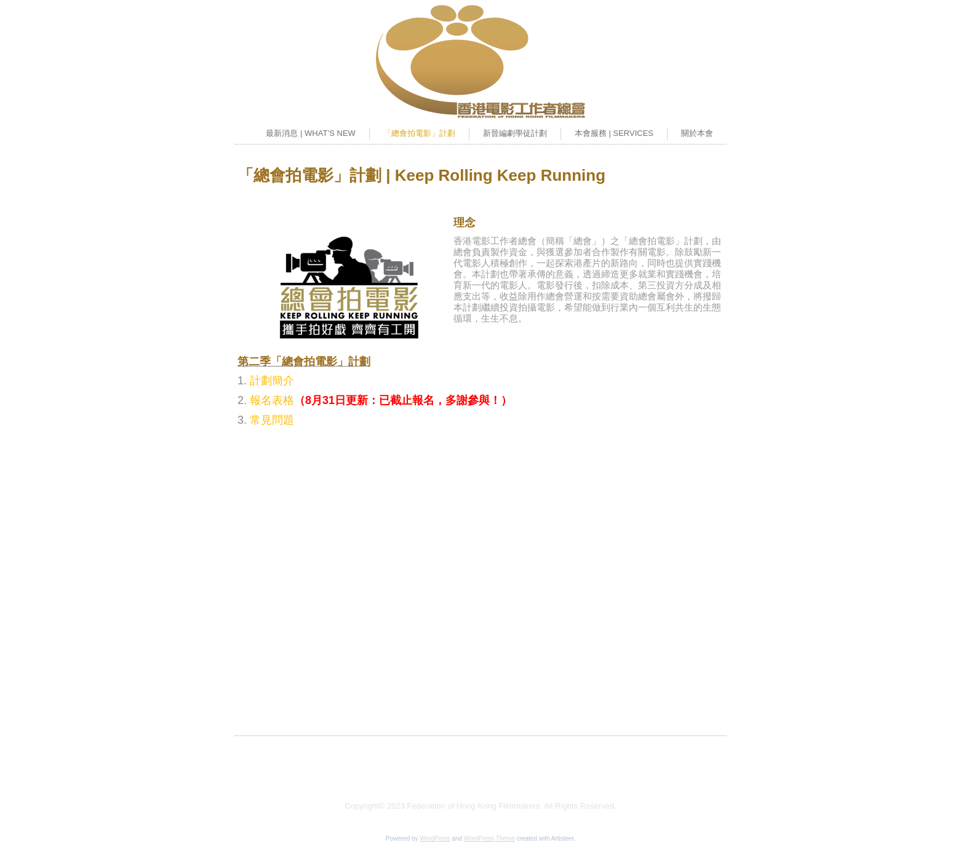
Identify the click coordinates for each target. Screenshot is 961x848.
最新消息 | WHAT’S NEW (310, 133)
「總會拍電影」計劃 (419, 133)
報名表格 (272, 400)
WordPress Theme (489, 838)
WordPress (435, 838)
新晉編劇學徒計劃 (515, 133)
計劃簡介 (272, 380)
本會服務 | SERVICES (614, 133)
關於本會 (697, 133)
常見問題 (272, 420)
